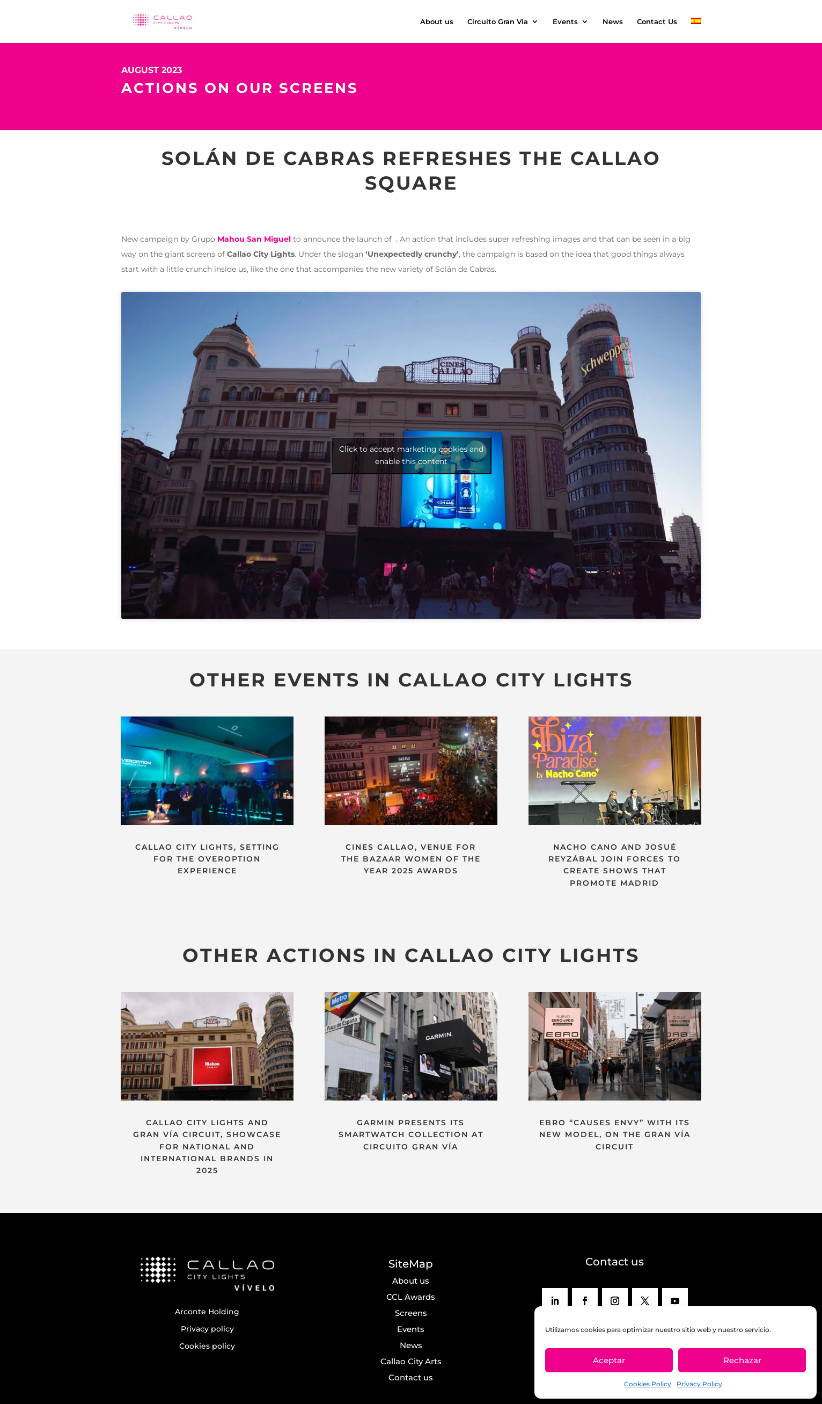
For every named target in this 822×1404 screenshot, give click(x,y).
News (613, 22)
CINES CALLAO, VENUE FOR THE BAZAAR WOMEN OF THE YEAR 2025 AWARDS (411, 859)
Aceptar (609, 1360)
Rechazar (742, 1360)
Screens (411, 1313)
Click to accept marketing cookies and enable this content (411, 455)
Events (565, 22)
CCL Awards (410, 1297)
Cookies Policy (647, 1384)
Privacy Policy (699, 1384)
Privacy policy (207, 1329)
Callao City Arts (411, 1361)
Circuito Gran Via (497, 22)
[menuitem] (696, 30)
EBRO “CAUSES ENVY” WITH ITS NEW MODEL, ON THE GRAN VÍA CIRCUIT (615, 1135)
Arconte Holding (207, 1311)
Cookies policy (207, 1346)
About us (436, 22)
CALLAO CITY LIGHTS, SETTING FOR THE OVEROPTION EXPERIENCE (207, 859)
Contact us (410, 1377)
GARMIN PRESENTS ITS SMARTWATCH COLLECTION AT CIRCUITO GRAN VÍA (411, 1135)
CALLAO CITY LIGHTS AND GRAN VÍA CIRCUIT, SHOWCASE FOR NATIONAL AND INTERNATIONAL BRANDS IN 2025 (207, 1147)
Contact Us (657, 22)
